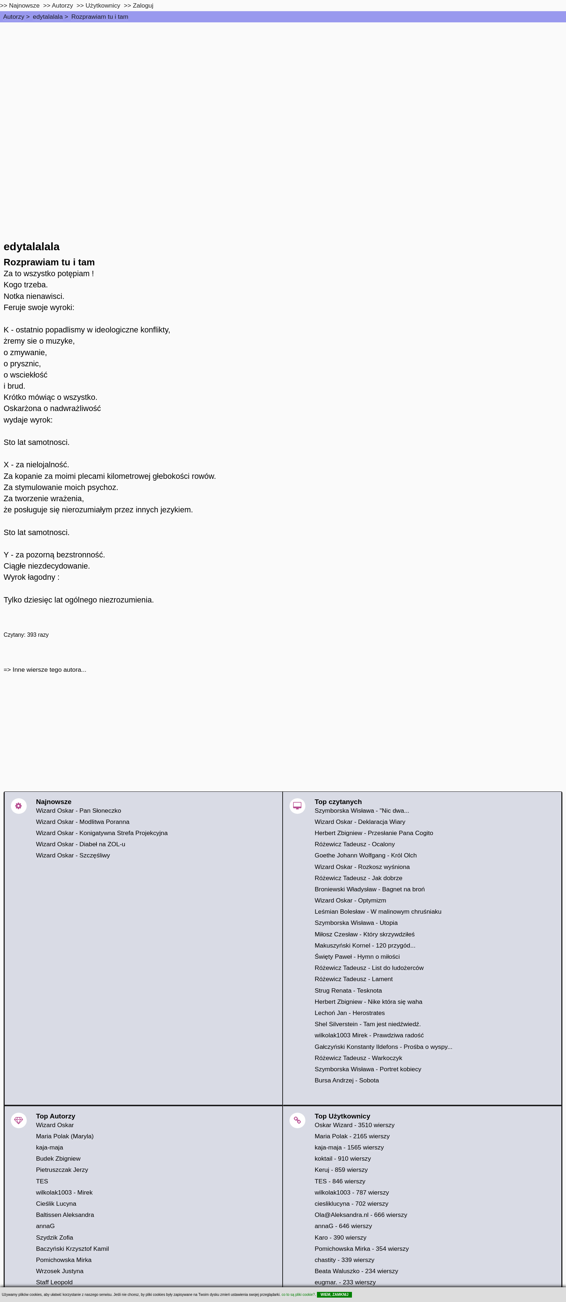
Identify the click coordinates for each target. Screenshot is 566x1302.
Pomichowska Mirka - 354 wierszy (362, 1248)
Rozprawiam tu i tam (99, 16)
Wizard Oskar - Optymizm (350, 900)
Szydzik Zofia (54, 1237)
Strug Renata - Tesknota (348, 990)
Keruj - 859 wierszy (341, 1169)
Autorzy (14, 16)
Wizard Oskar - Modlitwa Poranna (83, 821)
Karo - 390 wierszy (341, 1237)
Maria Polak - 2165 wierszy (352, 1136)
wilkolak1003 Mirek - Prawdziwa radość (369, 1035)
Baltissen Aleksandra (65, 1214)
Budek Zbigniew (58, 1158)
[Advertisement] (283, 76)
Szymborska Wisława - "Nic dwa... (362, 810)
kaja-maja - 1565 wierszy (349, 1147)
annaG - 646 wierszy (343, 1226)
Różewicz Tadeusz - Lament (354, 979)
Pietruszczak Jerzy (62, 1169)
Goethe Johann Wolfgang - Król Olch (366, 855)
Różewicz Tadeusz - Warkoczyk (358, 1058)
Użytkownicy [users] (103, 5)
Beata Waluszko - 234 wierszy (356, 1271)
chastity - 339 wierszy (345, 1259)
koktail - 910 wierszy (343, 1158)
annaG (45, 1226)
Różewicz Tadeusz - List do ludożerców (369, 967)
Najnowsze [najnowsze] (24, 5)
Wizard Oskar (55, 1125)
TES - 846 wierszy (340, 1181)
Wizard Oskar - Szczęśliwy (73, 855)
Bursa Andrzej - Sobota (347, 1080)
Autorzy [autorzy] (62, 5)
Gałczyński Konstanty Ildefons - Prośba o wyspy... (384, 1046)
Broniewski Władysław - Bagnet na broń (370, 889)
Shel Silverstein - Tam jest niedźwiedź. (368, 1024)
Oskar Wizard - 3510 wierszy (355, 1125)
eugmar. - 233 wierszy (345, 1282)
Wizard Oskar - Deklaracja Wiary (360, 821)
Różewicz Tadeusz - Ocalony (355, 844)
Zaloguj (143, 5)
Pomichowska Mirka (64, 1259)
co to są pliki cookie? (298, 1295)
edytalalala (48, 16)
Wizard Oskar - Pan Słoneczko (78, 810)
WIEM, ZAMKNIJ (334, 1295)
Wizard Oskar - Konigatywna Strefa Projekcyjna (102, 833)
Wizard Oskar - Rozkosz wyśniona (362, 866)
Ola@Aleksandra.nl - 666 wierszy (361, 1214)
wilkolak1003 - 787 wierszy (352, 1192)
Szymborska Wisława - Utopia (356, 922)
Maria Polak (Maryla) (65, 1136)
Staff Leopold (54, 1282)
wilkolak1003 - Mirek (64, 1192)
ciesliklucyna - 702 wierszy (351, 1203)
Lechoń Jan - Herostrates (350, 1012)
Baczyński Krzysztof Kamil (72, 1248)
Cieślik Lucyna (56, 1203)
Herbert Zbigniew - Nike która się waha (369, 1001)
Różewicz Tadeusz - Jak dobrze (358, 878)
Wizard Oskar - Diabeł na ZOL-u (80, 844)
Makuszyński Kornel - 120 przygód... (365, 945)
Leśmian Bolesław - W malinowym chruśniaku (378, 911)
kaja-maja (49, 1147)
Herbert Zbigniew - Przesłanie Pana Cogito (374, 833)
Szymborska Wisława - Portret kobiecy (368, 1069)
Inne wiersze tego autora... (49, 669)
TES (42, 1181)
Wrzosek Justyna (60, 1271)
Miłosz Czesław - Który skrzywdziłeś (365, 934)
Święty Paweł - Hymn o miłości (357, 956)
